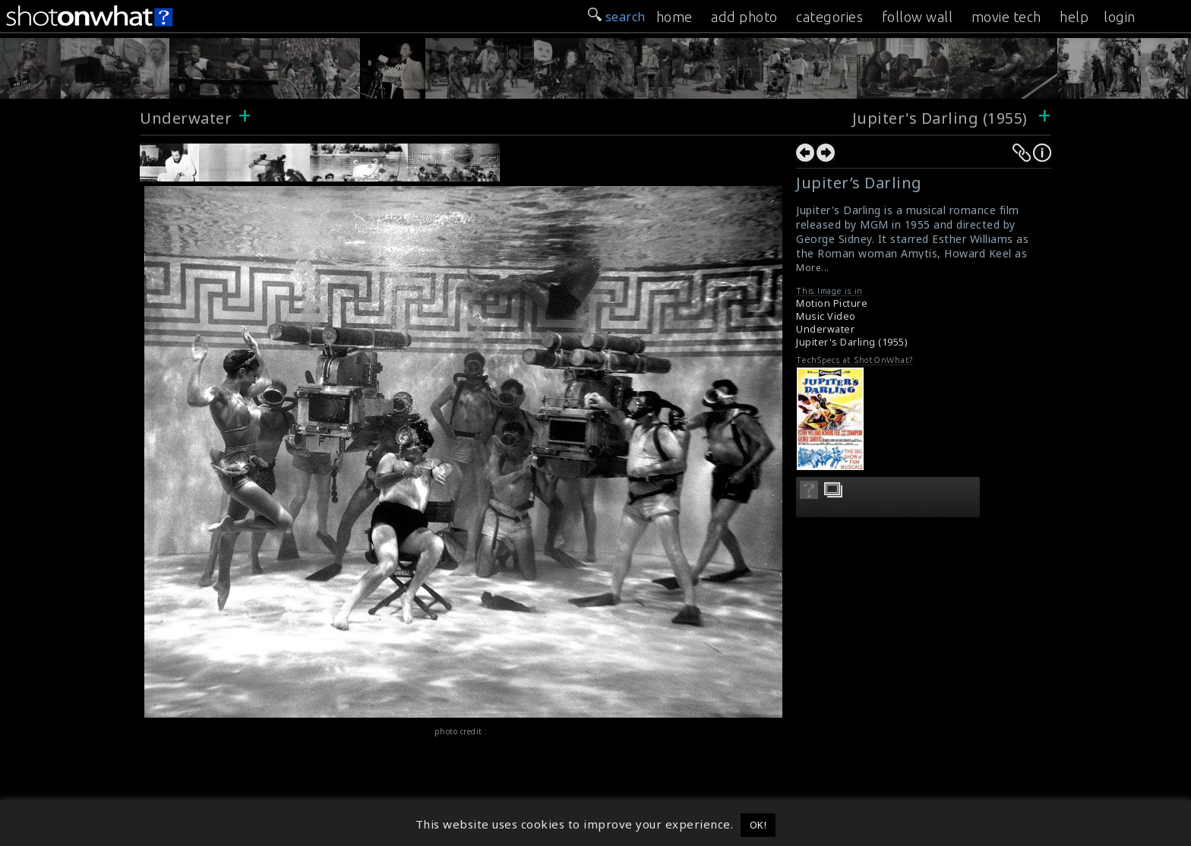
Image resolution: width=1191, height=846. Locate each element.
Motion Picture (831, 303)
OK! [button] (758, 825)
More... (812, 267)
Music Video (826, 316)
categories (829, 16)
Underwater (186, 118)
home (674, 16)
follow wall (917, 16)
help (1074, 16)
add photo (744, 16)
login (1120, 16)
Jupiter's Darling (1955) (940, 118)
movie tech (1006, 16)
